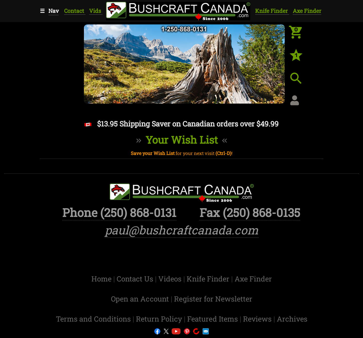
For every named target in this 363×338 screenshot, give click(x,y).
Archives (292, 319)
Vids (95, 10)
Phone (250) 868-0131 (119, 212)
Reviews (258, 319)
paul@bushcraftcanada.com (181, 229)
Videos (170, 279)
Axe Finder (307, 10)
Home (102, 279)
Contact (74, 10)
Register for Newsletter (213, 299)
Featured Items (213, 319)
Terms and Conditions (94, 319)
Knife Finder (272, 10)
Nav (53, 10)
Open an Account (140, 299)
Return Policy (160, 319)
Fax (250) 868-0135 (250, 212)
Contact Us (136, 279)
